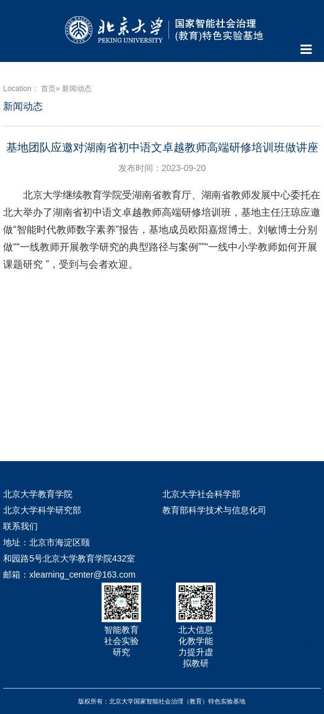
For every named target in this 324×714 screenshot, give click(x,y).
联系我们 (20, 526)
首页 (48, 88)
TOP (307, 633)
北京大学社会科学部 (201, 494)
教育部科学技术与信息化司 (214, 510)
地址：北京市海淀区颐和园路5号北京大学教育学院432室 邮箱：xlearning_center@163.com (69, 558)
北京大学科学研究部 (42, 510)
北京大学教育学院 (37, 494)
